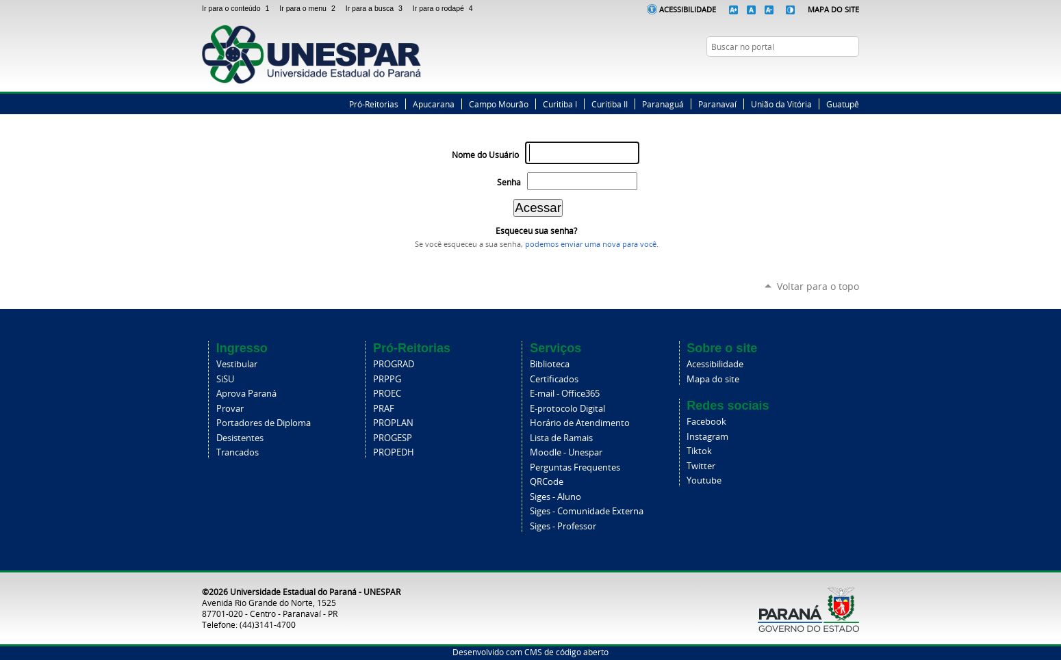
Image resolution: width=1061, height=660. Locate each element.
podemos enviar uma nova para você (590, 244)
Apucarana (434, 103)
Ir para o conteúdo (238, 8)
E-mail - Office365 (565, 393)
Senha (509, 182)
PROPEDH (393, 452)
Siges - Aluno (555, 497)
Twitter (818, 73)
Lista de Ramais (561, 438)
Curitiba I (560, 103)
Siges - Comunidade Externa (586, 511)
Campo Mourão (498, 103)
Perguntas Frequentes (575, 467)
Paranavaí (717, 103)
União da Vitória (781, 103)
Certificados (554, 379)
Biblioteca (550, 364)
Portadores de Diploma (263, 423)
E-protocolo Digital (567, 408)
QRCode (546, 482)
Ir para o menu (309, 8)
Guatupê (842, 103)
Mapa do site (713, 379)
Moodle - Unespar (566, 452)
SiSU (225, 379)
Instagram (835, 73)
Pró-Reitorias (373, 103)
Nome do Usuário (485, 155)
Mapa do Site (833, 9)
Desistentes (240, 438)
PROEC (387, 393)
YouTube (852, 73)
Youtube (704, 480)
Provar (230, 408)
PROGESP (392, 438)
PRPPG (387, 379)
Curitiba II (609, 103)
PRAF (383, 408)
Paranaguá (663, 103)
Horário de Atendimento (580, 423)
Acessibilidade (687, 9)
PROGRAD (393, 364)
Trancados (237, 452)
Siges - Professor (563, 526)
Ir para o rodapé (444, 8)
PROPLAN (393, 423)
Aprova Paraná (246, 393)
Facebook (801, 73)
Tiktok (699, 451)
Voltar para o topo (818, 286)
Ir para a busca (376, 8)
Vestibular (236, 364)
